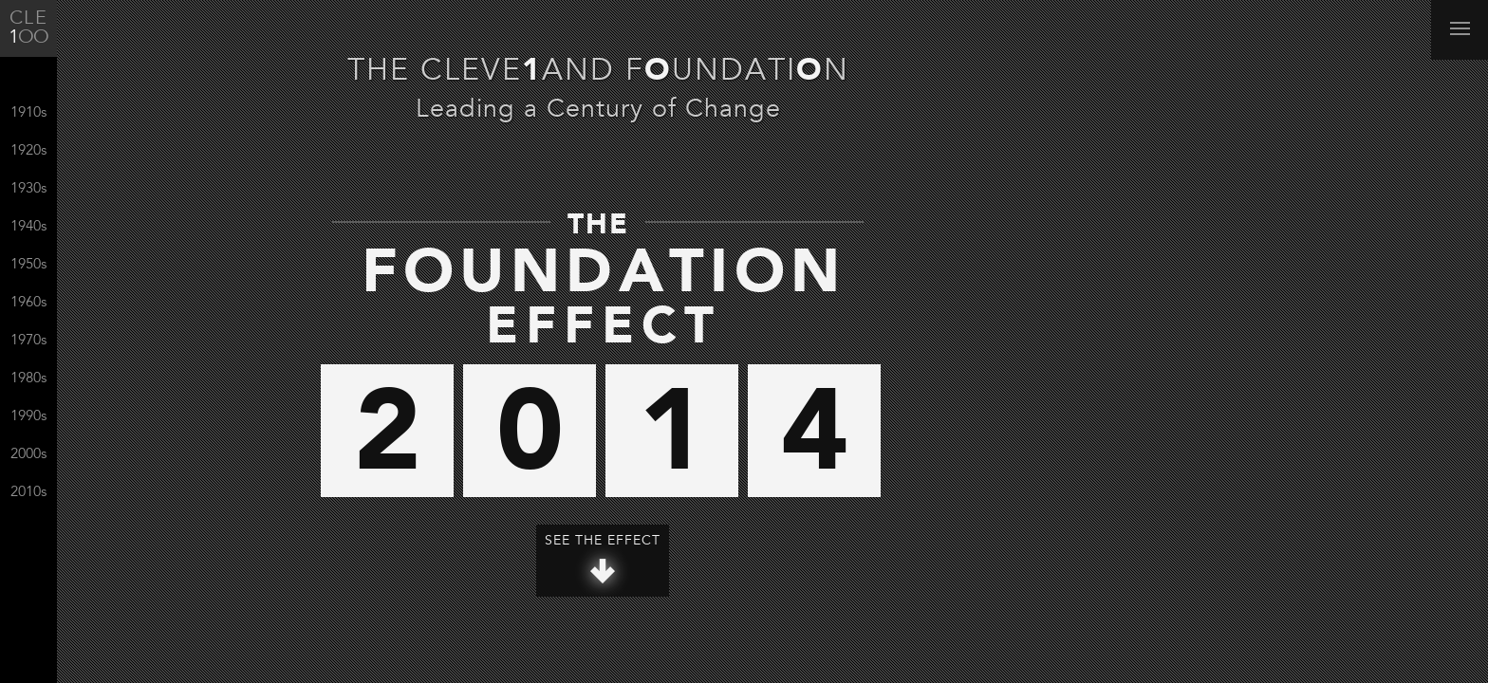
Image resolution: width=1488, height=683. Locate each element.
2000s (28, 455)
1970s (28, 341)
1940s (28, 227)
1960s (28, 303)
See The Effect (602, 559)
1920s (28, 151)
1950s (28, 265)
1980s (28, 379)
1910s (28, 113)
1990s (28, 417)
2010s (28, 493)
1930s (28, 189)
